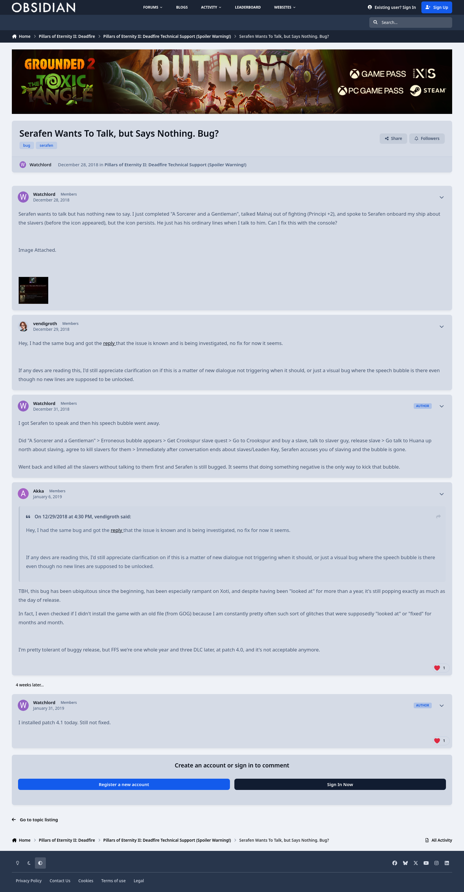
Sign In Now (340, 784)
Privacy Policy (29, 880)
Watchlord (40, 164)
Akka (38, 491)
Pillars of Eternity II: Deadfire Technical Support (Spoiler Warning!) (175, 164)
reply (109, 343)
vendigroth (45, 323)
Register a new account (124, 784)
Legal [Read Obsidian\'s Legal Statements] (139, 880)
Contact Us (60, 880)
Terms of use (113, 880)
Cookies (86, 880)
